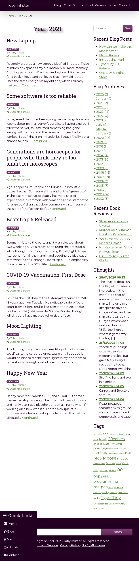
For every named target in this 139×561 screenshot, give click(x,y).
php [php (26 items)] (96, 476)
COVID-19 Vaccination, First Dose (46, 274)
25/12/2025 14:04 (111, 399)
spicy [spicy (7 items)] (106, 492)
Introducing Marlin (113, 59)
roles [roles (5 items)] (110, 487)
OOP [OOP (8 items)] (125, 463)
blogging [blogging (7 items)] (124, 434)
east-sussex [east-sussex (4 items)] (113, 448)
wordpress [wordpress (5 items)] (98, 508)
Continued (29, 85)
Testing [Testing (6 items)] (114, 492)
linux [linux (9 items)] (128, 452)
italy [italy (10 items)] (104, 452)
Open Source (73, 5)
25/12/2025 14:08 (111, 342)
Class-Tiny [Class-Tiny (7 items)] (109, 443)
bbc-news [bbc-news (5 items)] (113, 434)
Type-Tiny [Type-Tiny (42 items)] (111, 497)
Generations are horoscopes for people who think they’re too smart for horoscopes (44, 157)
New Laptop (21, 40)
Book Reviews (96, 5)
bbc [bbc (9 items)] (105, 434)
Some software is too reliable (41, 96)
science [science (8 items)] (118, 487)
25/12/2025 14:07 (111, 373)
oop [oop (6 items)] (95, 470)
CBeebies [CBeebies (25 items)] (116, 439)
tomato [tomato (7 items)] (123, 492)
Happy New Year (27, 372)
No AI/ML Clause (93, 545)
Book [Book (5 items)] (95, 439)
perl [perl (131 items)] (121, 469)
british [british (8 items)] (103, 439)
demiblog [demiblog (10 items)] (100, 448)
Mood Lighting (24, 326)
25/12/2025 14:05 (111, 386)
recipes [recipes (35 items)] (100, 487)
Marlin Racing (109, 55)
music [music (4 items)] (118, 463)
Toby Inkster (18, 5)
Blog (57, 5)
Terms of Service (46, 545)
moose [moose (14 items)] (122, 458)
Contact (124, 5)
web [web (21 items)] (122, 503)
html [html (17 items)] (97, 453)
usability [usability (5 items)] (113, 503)
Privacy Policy (70, 545)
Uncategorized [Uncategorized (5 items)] (100, 503)
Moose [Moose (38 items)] (109, 458)
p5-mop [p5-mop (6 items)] (103, 470)
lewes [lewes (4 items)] (121, 453)
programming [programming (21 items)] (105, 481)
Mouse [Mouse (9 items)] (110, 463)
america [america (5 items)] (97, 434)
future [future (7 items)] (122, 448)
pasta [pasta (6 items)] (112, 470)
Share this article (18, 56)
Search (128, 28)
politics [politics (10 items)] (106, 476)
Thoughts (104, 270)
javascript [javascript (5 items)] (113, 453)
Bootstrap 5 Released (32, 219)
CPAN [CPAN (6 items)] (118, 443)
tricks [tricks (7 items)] (96, 498)
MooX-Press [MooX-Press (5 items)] (99, 463)
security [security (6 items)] (98, 492)
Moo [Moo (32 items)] (97, 458)
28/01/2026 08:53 (112, 277)
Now (112, 5)
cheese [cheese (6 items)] (97, 443)
